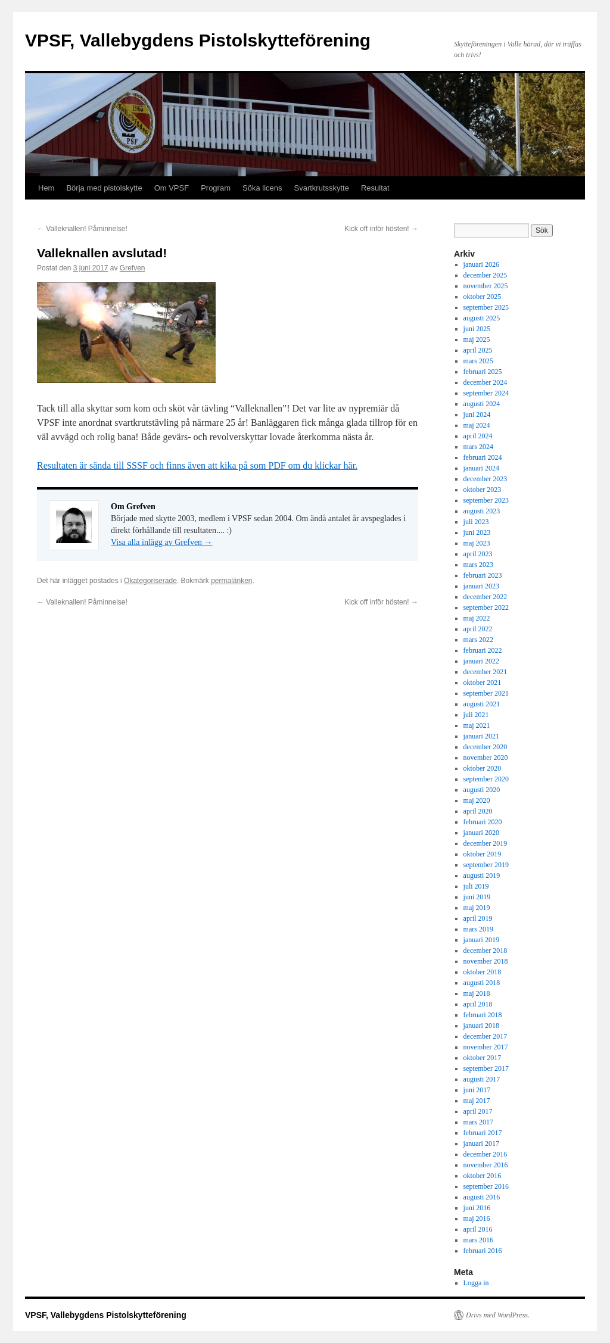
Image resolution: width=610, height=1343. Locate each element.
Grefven (132, 268)
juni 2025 (477, 329)
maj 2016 (476, 1218)
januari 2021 (481, 736)
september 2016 (486, 1186)
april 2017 (478, 1111)
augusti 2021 (481, 704)
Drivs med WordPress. (498, 1315)
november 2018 (485, 961)
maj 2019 (476, 907)
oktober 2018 (482, 972)
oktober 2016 (482, 1175)
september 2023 (486, 500)
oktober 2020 (482, 768)
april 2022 (478, 629)
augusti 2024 (481, 404)
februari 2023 (482, 575)
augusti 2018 (481, 983)
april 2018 (478, 1004)
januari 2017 (481, 1143)
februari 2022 (482, 650)
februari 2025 (482, 371)
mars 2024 (478, 447)
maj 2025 (476, 339)
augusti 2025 (481, 318)
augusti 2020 (481, 790)
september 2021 (486, 693)
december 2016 (485, 1154)
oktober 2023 (482, 489)
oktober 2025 (482, 296)
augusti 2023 (481, 511)
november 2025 (485, 286)
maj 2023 (476, 543)
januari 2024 (481, 468)
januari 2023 (481, 586)
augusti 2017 (481, 1079)
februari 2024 (482, 457)
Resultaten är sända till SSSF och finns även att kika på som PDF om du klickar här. (197, 465)
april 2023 (478, 554)
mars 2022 (478, 639)
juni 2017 (477, 1090)
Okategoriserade (150, 581)
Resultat (375, 187)
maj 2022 (476, 618)
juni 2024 (477, 414)
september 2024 (486, 393)
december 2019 (485, 843)
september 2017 (486, 1068)
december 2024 (485, 382)
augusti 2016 (481, 1197)
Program (216, 187)
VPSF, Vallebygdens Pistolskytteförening (198, 40)
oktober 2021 (482, 682)
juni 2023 (477, 532)
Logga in (476, 1283)
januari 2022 (481, 661)
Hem (46, 187)
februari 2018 (482, 1015)
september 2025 (486, 307)
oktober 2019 (482, 854)
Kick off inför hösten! (381, 229)
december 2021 (485, 672)
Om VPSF (171, 187)
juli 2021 (476, 715)
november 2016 (485, 1165)
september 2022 (486, 607)
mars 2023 (478, 564)
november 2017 (485, 1047)
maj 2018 (476, 993)
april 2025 (478, 350)
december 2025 (485, 275)
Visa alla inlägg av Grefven (162, 542)
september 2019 (486, 865)
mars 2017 (478, 1122)
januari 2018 (481, 1025)
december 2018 (485, 950)
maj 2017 (476, 1100)
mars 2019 (478, 929)
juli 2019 (476, 886)
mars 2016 (478, 1240)
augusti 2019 (481, 875)
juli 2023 (476, 522)
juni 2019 (477, 897)
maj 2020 (476, 800)
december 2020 (485, 747)
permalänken (231, 581)
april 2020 (478, 811)
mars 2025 (478, 361)
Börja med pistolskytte (104, 187)
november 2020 (485, 757)
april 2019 (478, 918)
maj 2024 (476, 425)
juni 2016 (477, 1208)
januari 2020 (481, 832)
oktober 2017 (482, 1058)
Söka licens (262, 187)
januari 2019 (481, 940)
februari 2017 (482, 1133)
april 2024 (478, 436)
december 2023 (485, 479)
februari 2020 (482, 822)
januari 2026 (481, 264)
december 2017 (485, 1036)
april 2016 (478, 1229)
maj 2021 (476, 725)
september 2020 (486, 779)
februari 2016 (482, 1251)
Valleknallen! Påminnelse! (82, 229)
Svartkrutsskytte (321, 187)
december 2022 (485, 597)
